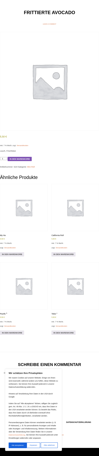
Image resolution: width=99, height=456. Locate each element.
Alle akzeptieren (49, 445)
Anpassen (15, 445)
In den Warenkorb (20, 160)
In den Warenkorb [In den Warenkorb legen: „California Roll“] (64, 257)
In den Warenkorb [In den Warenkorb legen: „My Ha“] (12, 257)
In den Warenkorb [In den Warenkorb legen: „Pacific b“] (12, 337)
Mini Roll (32, 169)
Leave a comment (49, 24)
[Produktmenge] (3, 160)
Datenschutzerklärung (17, 436)
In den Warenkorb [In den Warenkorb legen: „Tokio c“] (64, 337)
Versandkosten (24, 146)
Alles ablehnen (31, 445)
